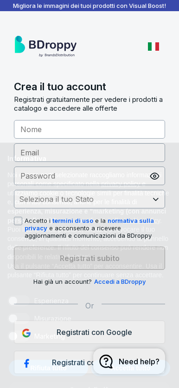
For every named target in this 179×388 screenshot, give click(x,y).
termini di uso (72, 220)
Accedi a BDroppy (120, 281)
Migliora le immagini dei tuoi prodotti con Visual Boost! (89, 5)
